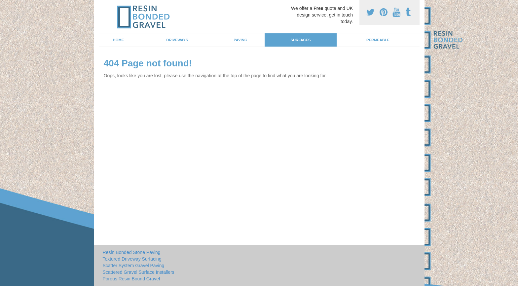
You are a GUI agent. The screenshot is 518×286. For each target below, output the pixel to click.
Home (118, 40)
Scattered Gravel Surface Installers (138, 272)
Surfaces (301, 40)
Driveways (177, 40)
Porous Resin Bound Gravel (131, 278)
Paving (240, 40)
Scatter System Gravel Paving (134, 265)
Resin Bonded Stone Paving (132, 252)
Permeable (377, 40)
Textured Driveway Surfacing (132, 259)
